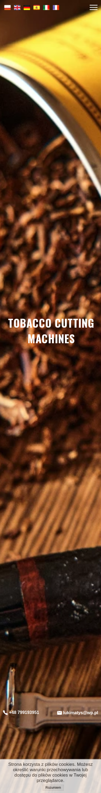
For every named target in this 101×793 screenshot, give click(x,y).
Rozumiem (53, 788)
